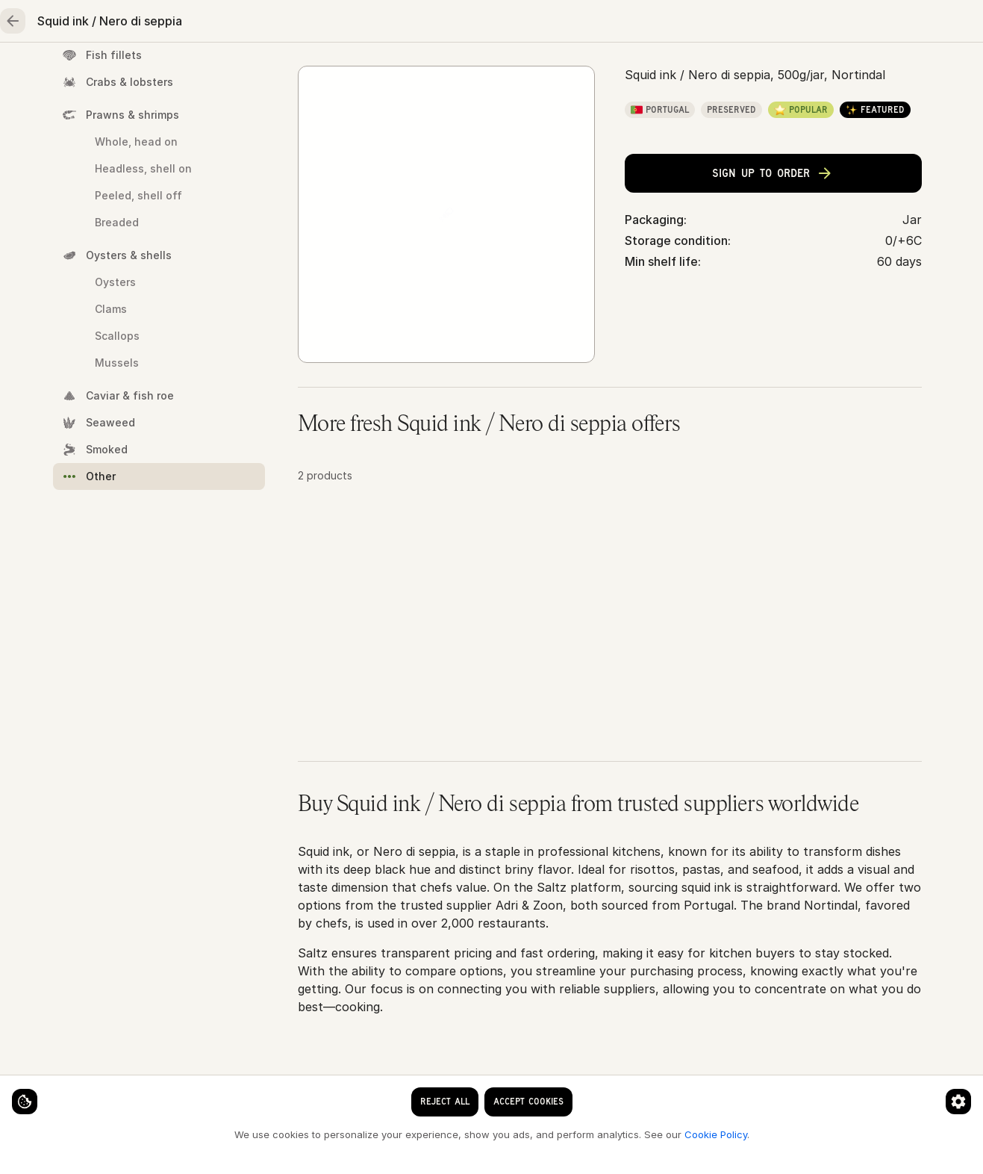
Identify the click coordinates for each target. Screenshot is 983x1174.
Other (432, 120)
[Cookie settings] (37, 1089)
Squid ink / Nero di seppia (537, 120)
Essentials (585, 71)
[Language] (563, 24)
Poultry (339, 71)
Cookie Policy (250, 1134)
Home (86, 71)
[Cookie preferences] (294, 1089)
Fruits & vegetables (458, 71)
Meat (257, 71)
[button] (610, 666)
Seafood (172, 71)
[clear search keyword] (453, 24)
